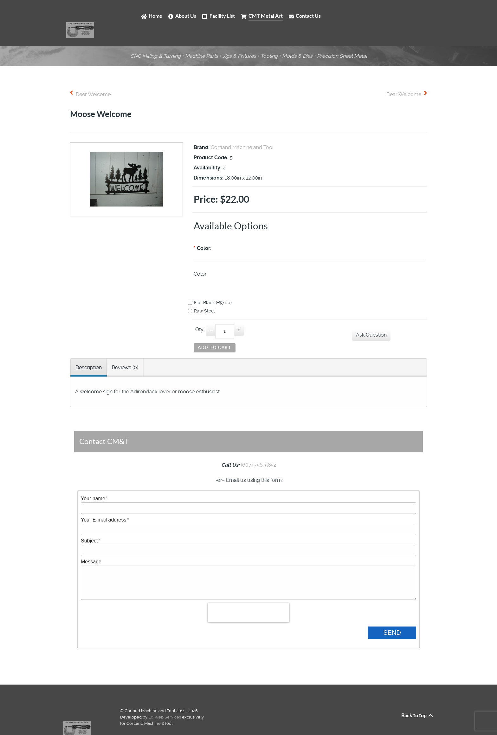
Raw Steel (204, 296)
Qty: (199, 315)
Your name (93, 484)
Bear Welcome (403, 80)
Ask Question (371, 321)
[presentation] (248, 598)
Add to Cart (214, 333)
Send (397, 617)
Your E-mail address (103, 505)
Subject (89, 526)
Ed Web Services (164, 702)
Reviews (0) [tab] (125, 353)
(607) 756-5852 (258, 450)
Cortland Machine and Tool (242, 133)
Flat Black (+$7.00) (213, 288)
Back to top (417, 700)
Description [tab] (88, 353)
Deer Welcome (93, 80)
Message (91, 547)
